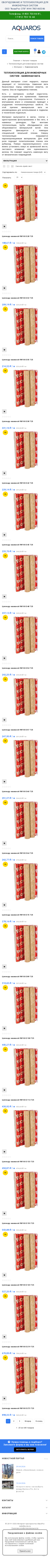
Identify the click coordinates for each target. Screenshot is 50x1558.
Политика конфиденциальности (25, 1528)
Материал (18, 67)
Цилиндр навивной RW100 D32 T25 (17, 298)
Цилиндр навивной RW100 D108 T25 (18, 1038)
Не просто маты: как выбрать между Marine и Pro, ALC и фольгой (29, 1489)
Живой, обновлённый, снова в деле (29, 1471)
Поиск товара (36, 39)
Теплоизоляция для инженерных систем (26, 64)
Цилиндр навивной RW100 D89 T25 (17, 977)
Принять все (25, 1551)
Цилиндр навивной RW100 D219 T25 (18, 1347)
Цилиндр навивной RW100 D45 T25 (17, 545)
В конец (39, 1421)
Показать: (6, 178)
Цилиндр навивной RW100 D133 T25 (18, 1162)
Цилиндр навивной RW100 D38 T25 (17, 421)
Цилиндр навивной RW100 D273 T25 (18, 1408)
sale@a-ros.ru (25, 1526)
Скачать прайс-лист (24, 166)
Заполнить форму (25, 1449)
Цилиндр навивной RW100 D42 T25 (17, 483)
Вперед (28, 1421)
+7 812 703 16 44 (25, 17)
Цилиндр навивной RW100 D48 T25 (17, 606)
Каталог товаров (30, 61)
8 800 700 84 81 (31, 13)
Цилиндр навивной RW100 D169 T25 (18, 1285)
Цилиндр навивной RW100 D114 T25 (18, 1100)
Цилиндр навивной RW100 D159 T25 (18, 1223)
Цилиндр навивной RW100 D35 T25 (17, 360)
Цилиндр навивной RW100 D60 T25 (17, 791)
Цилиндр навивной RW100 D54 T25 (17, 668)
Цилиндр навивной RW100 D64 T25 (17, 853)
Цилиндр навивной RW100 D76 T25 (17, 915)
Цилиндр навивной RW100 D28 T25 (17, 236)
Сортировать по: (10, 172)
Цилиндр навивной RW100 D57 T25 (17, 730)
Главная (16, 61)
